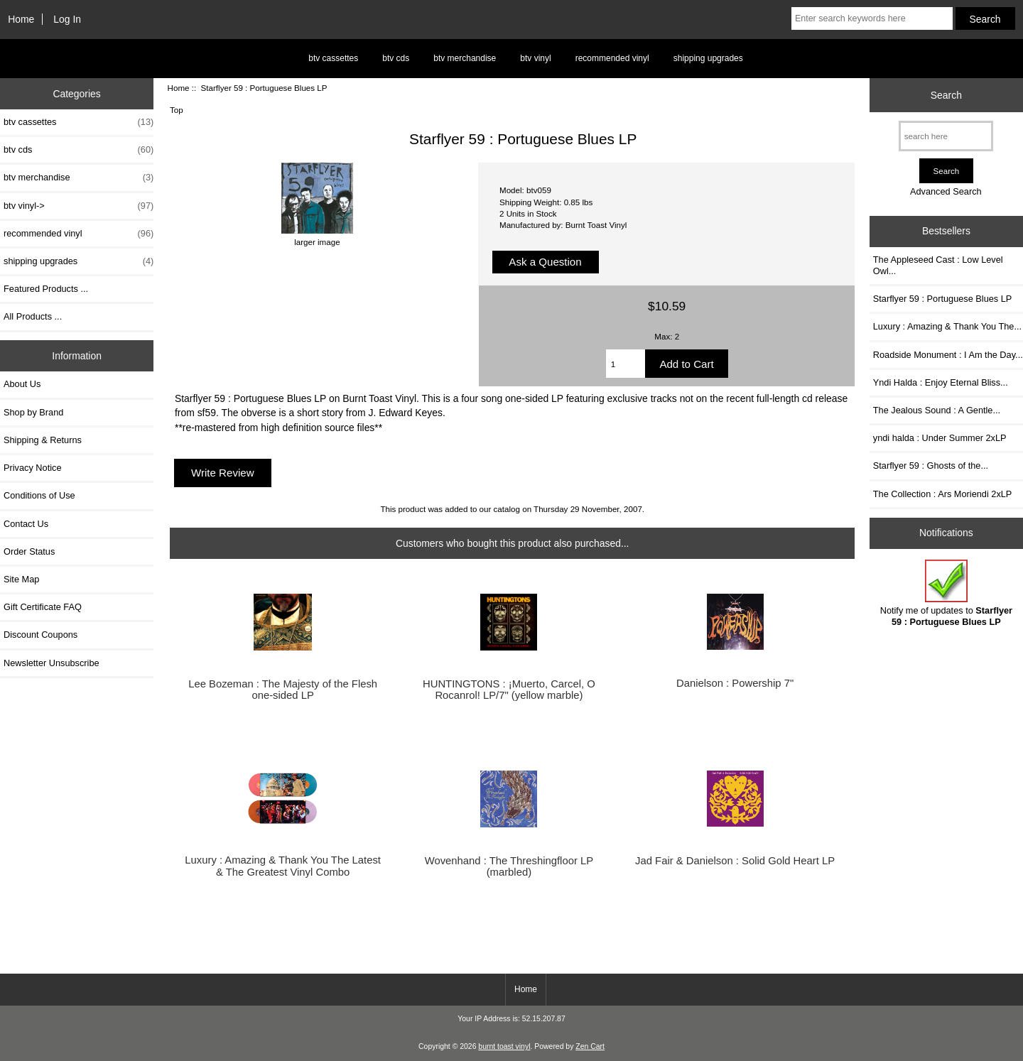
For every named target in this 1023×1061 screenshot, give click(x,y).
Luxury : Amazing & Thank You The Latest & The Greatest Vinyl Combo (283, 865)
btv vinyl (535, 58)
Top (176, 109)
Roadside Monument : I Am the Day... (948, 354)
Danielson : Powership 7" (735, 683)
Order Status (29, 551)
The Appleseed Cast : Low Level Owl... (938, 265)
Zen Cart (590, 1046)
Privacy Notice (32, 467)
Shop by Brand (33, 412)
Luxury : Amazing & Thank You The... (947, 326)
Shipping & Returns (43, 440)
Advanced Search (946, 191)
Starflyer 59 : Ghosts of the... (930, 465)
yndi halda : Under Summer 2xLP (940, 437)
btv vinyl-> (78, 206)
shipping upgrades (708, 58)
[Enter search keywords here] (872, 18)
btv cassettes (333, 58)
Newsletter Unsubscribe (51, 663)
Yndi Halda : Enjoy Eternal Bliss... (940, 382)
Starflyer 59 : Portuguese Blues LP (942, 298)
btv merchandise (464, 58)
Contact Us (26, 523)
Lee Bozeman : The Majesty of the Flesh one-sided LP (282, 689)
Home (21, 19)
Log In (67, 19)
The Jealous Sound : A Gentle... (936, 410)
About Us (22, 384)
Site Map (21, 579)
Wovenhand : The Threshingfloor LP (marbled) (509, 866)
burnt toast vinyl (504, 1046)
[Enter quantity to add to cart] (626, 363)
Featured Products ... (46, 288)
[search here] (946, 136)
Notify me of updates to (946, 593)
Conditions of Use (39, 495)
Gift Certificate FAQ (43, 607)
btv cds (395, 58)
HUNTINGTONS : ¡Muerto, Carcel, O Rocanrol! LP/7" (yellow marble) (509, 689)
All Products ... (33, 316)
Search (946, 95)
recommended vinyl (612, 58)
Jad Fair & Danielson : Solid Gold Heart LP (735, 860)
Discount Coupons (40, 634)
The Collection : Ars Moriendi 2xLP (942, 494)
